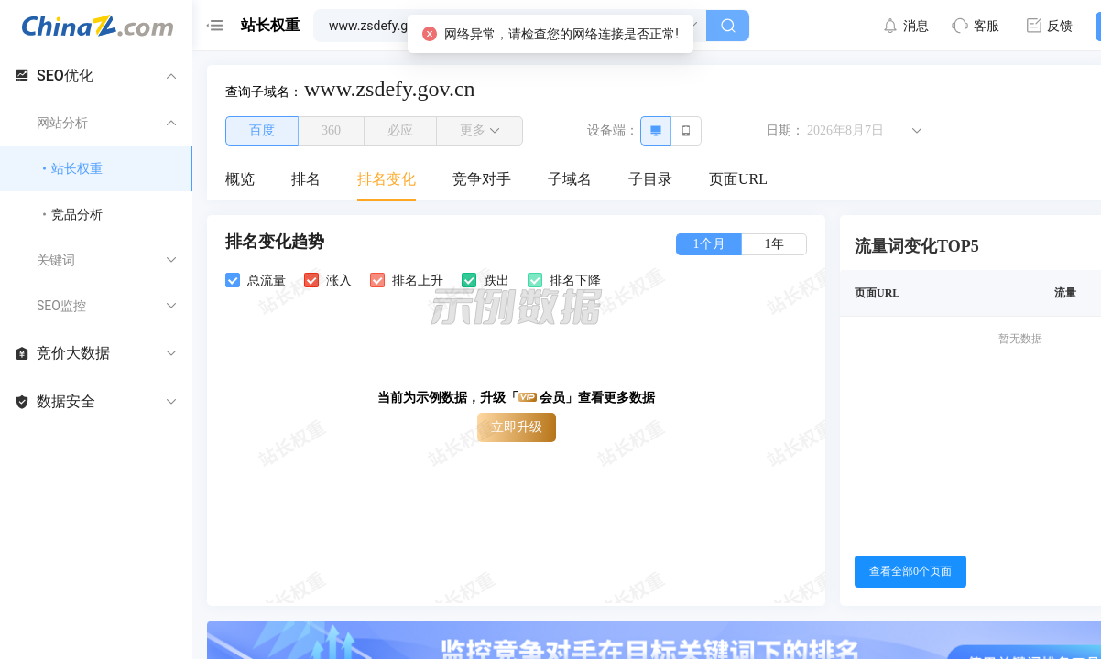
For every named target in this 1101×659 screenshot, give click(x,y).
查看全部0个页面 (910, 571)
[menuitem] (240, 180)
